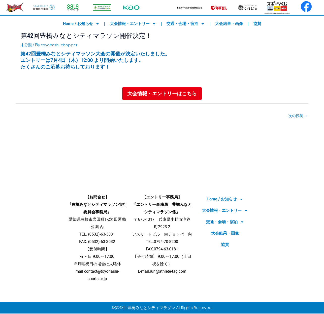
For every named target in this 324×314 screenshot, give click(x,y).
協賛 (257, 23)
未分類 (26, 45)
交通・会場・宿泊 (185, 23)
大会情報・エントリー (133, 23)
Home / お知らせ (81, 23)
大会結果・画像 (229, 23)
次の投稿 (297, 116)
